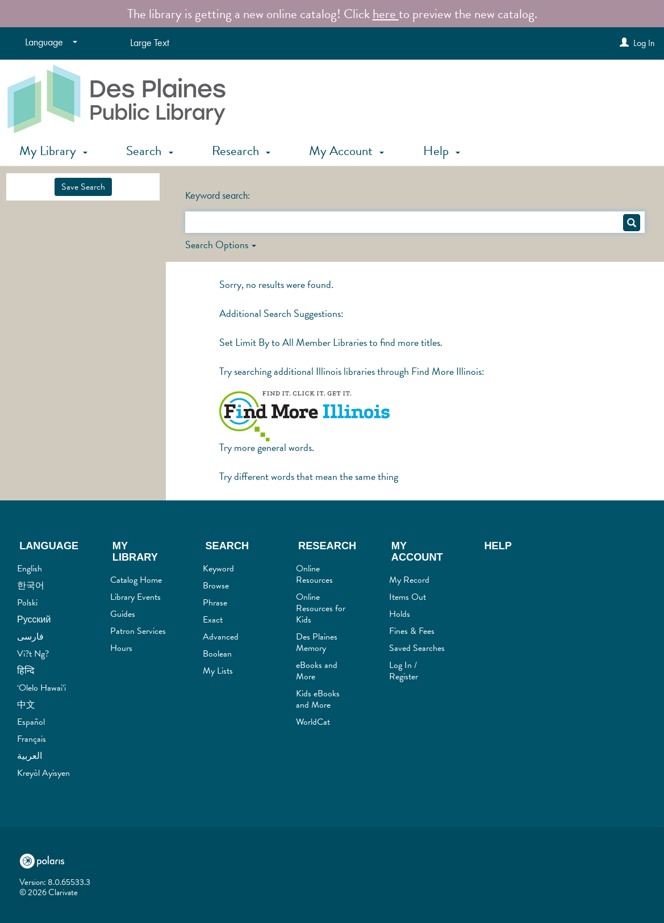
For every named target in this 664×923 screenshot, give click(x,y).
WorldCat (313, 722)
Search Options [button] (220, 244)
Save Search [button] (83, 187)
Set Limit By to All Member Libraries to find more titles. (330, 342)
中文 (26, 705)
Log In (644, 43)
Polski (27, 602)
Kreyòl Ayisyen (43, 773)
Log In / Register (403, 670)
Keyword (218, 568)
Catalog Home (136, 580)
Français (31, 739)
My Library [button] (53, 150)
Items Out (407, 597)
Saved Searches (417, 648)
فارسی (30, 637)
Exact (213, 620)
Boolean (217, 654)
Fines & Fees (412, 631)
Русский (34, 620)
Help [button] (441, 150)
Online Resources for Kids (320, 608)
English (29, 568)
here (386, 13)
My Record (409, 580)
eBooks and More (316, 670)
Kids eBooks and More (318, 699)
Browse (216, 585)
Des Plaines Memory (316, 642)
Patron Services (138, 631)
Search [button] (149, 150)
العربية (29, 756)
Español (31, 722)
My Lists (218, 671)
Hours (121, 648)
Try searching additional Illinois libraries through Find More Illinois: (352, 371)
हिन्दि (26, 671)
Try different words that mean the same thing (308, 476)
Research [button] (241, 150)
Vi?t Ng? (33, 654)
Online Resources (314, 574)
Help (498, 546)
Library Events (135, 597)
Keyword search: (218, 195)
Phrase (215, 602)
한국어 (30, 585)
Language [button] (48, 546)
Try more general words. (266, 447)
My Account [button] (346, 150)
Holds (399, 614)
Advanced (221, 637)
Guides (122, 614)
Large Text (149, 42)
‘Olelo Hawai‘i (41, 688)
